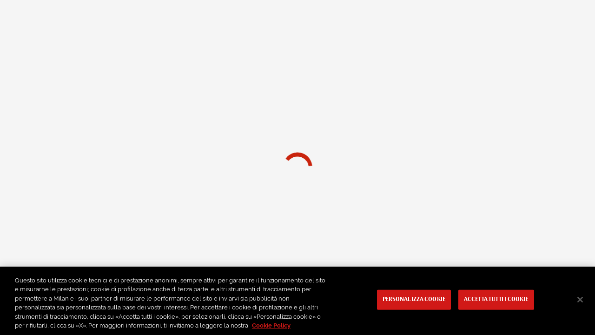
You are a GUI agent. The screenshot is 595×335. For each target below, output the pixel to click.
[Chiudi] (580, 299)
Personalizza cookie (414, 299)
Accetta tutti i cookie (496, 299)
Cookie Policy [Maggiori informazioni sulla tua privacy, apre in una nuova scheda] (271, 325)
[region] (297, 301)
